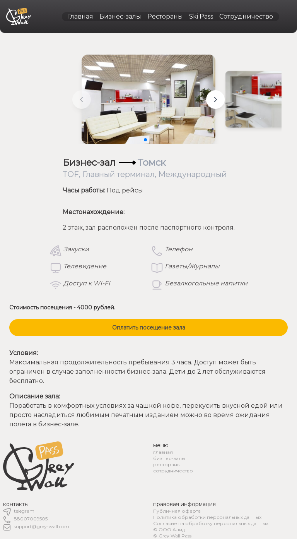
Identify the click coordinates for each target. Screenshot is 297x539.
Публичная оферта (177, 511)
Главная (80, 16)
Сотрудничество (246, 16)
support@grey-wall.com (41, 526)
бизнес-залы (169, 458)
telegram (24, 511)
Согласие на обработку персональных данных (210, 523)
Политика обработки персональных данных (207, 517)
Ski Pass (201, 16)
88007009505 (31, 519)
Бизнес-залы (120, 16)
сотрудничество (173, 471)
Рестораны (165, 16)
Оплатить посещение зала (148, 327)
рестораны (167, 464)
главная (163, 452)
